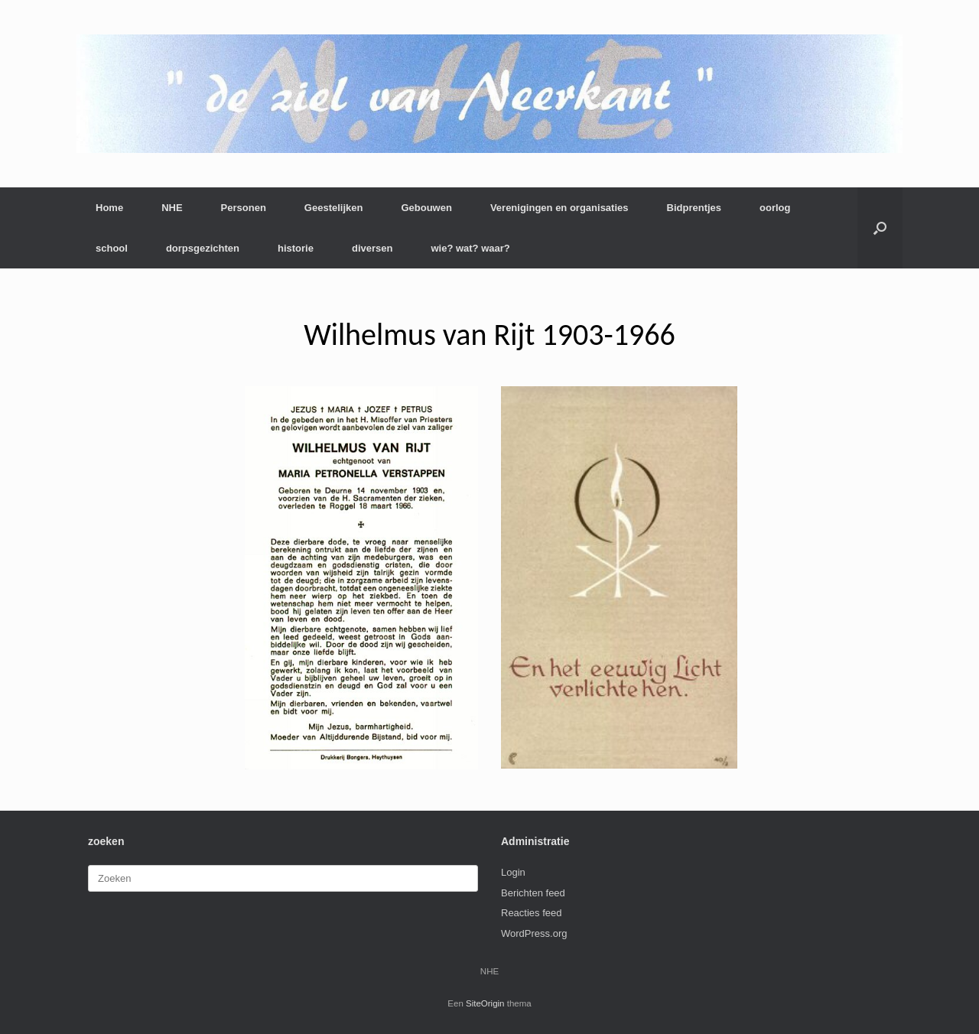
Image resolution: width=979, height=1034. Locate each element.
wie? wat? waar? (470, 248)
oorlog (774, 207)
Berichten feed (533, 893)
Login (513, 872)
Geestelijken (333, 207)
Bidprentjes (694, 207)
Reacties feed (531, 913)
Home (109, 207)
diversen (372, 248)
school (112, 248)
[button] (880, 227)
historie (296, 248)
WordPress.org (534, 933)
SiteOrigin (485, 1003)
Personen (243, 207)
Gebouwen (426, 207)
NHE (171, 207)
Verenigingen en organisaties (559, 207)
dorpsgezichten (202, 248)
